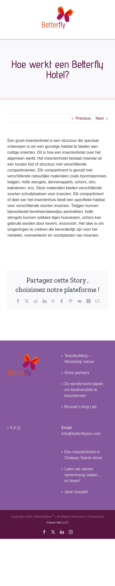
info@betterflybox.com (81, 434)
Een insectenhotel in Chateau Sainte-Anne (83, 455)
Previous (83, 118)
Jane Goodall (75, 492)
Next (100, 118)
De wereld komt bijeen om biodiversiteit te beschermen (83, 390)
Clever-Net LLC (57, 522)
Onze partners (76, 373)
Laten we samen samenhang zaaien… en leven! (82, 475)
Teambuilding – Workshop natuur (79, 359)
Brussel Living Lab (80, 407)
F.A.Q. (15, 428)
